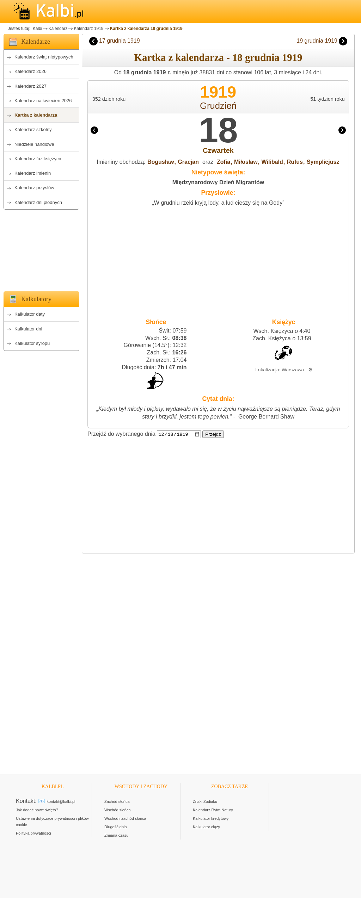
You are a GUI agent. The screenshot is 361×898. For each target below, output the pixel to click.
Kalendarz (57, 28)
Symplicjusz (323, 162)
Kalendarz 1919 (88, 28)
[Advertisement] (41, 248)
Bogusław (160, 162)
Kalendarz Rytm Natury (213, 810)
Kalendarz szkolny (33, 129)
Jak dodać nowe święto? (37, 810)
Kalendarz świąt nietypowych (43, 57)
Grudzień (218, 106)
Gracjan (188, 162)
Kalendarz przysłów (34, 187)
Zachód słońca (117, 802)
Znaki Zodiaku (205, 802)
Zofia (223, 162)
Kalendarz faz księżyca (37, 158)
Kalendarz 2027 (30, 86)
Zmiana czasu (116, 836)
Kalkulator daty (29, 314)
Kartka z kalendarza (35, 115)
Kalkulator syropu (32, 343)
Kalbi (36, 28)
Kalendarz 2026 (30, 71)
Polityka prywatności (33, 833)
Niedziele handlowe (34, 144)
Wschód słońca (117, 810)
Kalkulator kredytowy (211, 819)
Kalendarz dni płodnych (38, 202)
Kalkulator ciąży (206, 827)
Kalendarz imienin (32, 173)
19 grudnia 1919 (316, 41)
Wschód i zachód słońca (125, 819)
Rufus (295, 162)
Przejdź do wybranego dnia (121, 434)
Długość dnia (115, 827)
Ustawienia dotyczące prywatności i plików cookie (52, 822)
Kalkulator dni (28, 329)
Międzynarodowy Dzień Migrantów (218, 182)
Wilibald (272, 162)
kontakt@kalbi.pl (61, 802)
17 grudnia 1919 (119, 41)
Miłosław (246, 162)
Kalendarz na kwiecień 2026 (43, 100)
